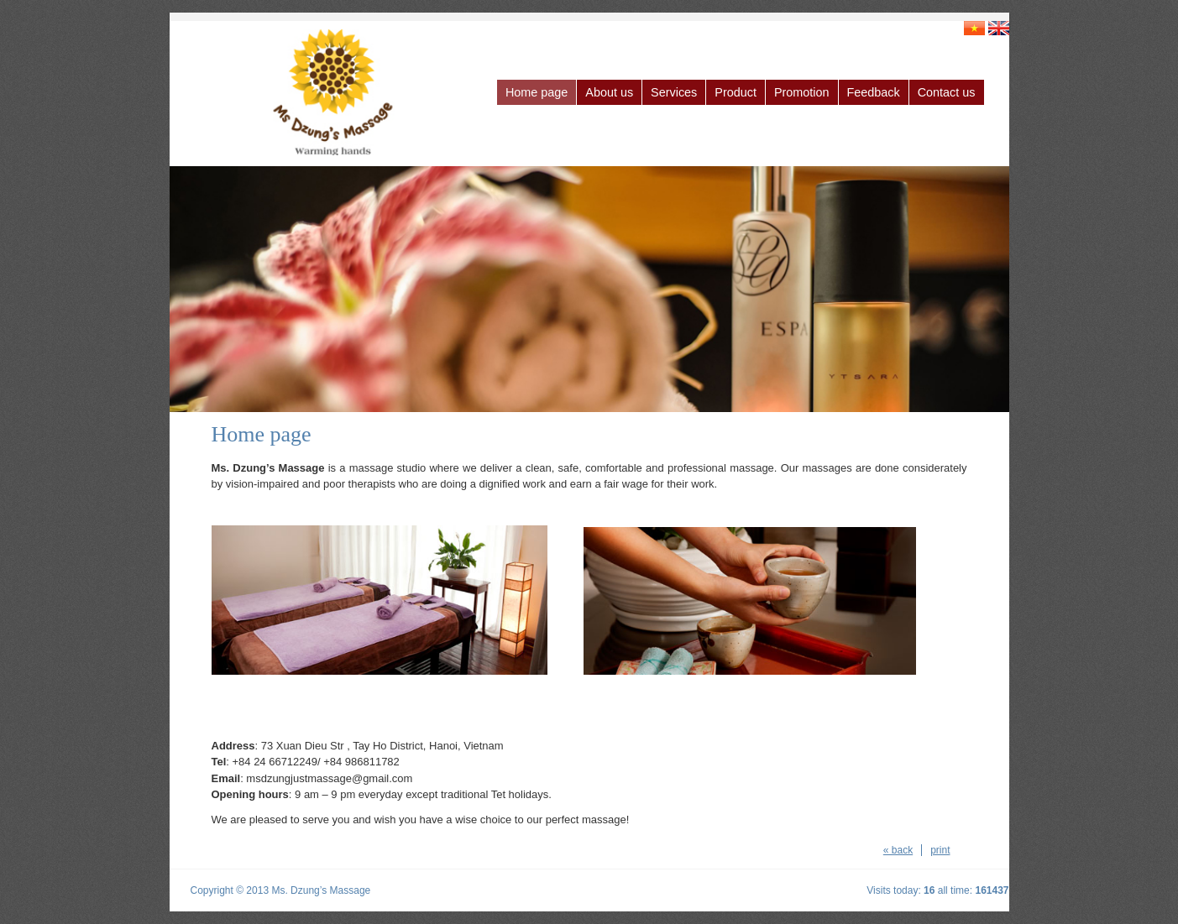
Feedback (873, 92)
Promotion (802, 92)
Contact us (947, 92)
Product (736, 92)
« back (898, 850)
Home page (536, 92)
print (940, 850)
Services (674, 92)
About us (609, 92)
